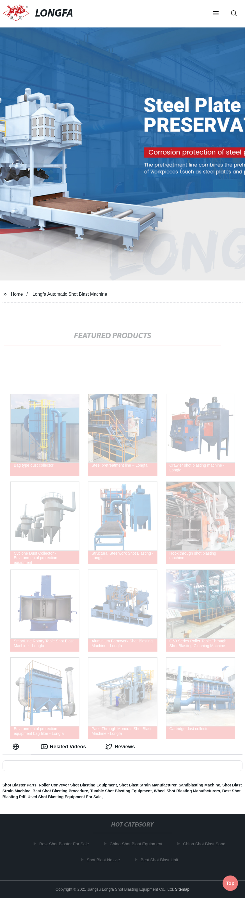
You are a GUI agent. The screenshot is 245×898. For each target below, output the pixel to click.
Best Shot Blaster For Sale (65, 843)
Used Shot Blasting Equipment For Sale (65, 797)
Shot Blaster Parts (19, 785)
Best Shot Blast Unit (160, 859)
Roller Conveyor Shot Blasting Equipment (78, 785)
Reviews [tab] (120, 746)
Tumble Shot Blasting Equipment (121, 791)
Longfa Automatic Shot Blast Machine (70, 294)
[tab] (17, 746)
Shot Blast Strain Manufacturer (148, 785)
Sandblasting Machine (199, 785)
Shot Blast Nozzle (104, 859)
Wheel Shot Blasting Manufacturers (187, 791)
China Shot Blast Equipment (137, 843)
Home (17, 294)
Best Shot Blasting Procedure (60, 791)
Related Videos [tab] (63, 746)
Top (230, 883)
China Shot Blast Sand (205, 843)
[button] (215, 14)
